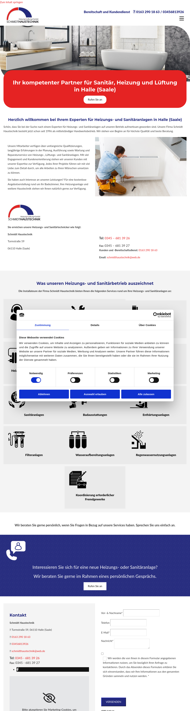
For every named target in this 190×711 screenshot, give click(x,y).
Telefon (105, 622)
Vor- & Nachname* (112, 612)
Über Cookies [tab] (147, 325)
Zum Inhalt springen (11, 2)
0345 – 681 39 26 (117, 238)
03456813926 (173, 12)
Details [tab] (95, 325)
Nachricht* (107, 640)
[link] (49, 698)
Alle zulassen (146, 393)
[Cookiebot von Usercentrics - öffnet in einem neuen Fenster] (155, 315)
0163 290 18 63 (147, 12)
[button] (95, 100)
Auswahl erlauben (95, 393)
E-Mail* (105, 632)
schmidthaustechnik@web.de (123, 257)
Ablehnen (44, 393)
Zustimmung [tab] (43, 325)
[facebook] (18, 669)
